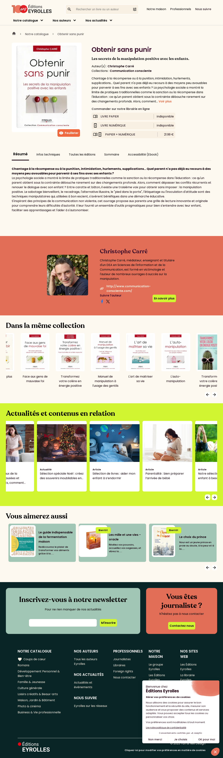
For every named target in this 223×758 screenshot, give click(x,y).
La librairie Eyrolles (187, 677)
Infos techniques (48, 154)
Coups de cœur (32, 659)
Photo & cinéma (29, 706)
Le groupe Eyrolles (156, 666)
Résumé (20, 154)
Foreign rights (123, 671)
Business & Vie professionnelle (39, 712)
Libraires (119, 665)
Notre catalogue (25, 20)
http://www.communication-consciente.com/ (125, 288)
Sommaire (111, 154)
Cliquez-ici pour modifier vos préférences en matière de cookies (165, 750)
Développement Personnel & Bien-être (39, 673)
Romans (23, 665)
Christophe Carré (121, 66)
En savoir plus (164, 298)
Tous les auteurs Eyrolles (85, 661)
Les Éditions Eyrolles (157, 677)
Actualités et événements (83, 684)
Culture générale (30, 688)
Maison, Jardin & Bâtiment (36, 700)
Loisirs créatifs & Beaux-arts (38, 694)
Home (14, 34)
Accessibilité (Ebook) (143, 154)
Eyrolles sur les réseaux (90, 706)
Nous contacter (124, 677)
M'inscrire (108, 623)
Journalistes (122, 659)
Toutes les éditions (82, 154)
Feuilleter (69, 133)
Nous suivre (203, 9)
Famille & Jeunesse (31, 682)
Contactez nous (182, 626)
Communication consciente (131, 71)
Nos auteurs (62, 20)
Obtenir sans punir (70, 34)
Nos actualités (96, 20)
